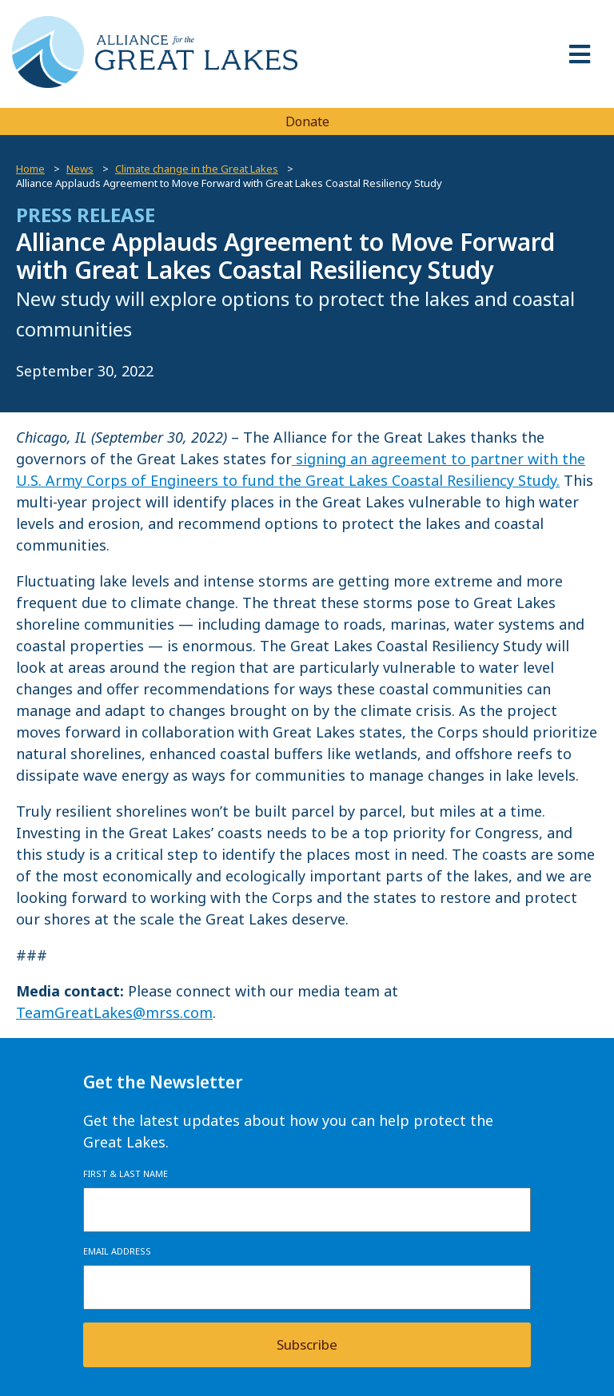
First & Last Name (125, 1173)
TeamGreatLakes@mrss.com (114, 1012)
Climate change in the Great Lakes (196, 168)
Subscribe (307, 1344)
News (80, 168)
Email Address (117, 1251)
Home (30, 168)
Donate (307, 121)
